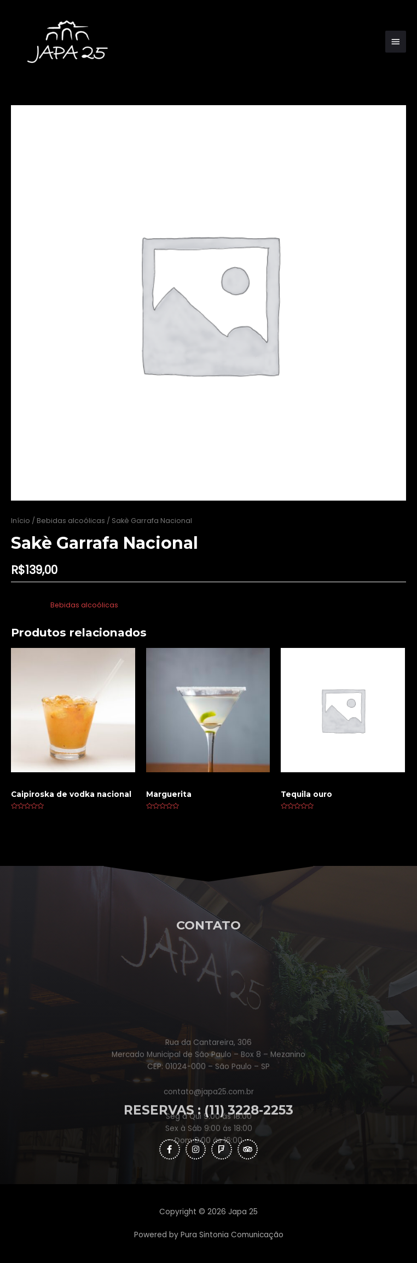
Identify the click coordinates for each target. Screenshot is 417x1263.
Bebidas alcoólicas (71, 520)
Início (20, 520)
